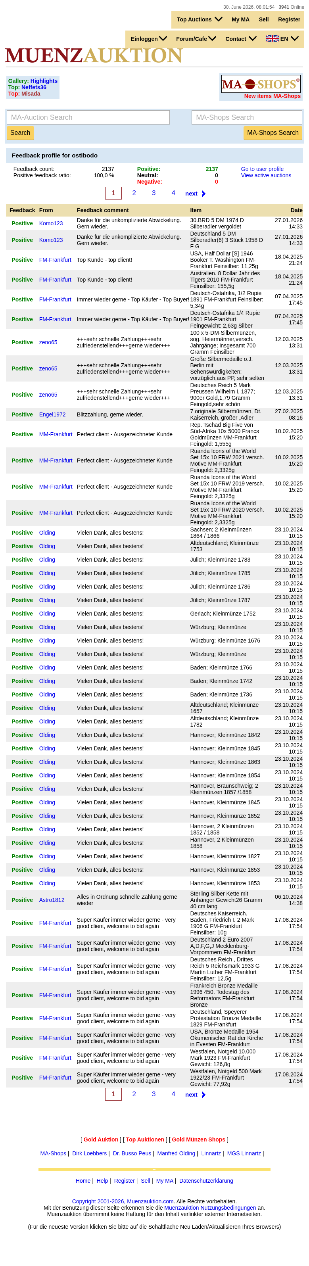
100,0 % (104, 175)
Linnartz (211, 1153)
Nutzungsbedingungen (228, 1208)
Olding (47, 532)
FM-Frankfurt (55, 260)
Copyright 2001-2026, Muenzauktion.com (123, 1201)
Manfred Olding (176, 1153)
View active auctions (266, 175)
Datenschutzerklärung (206, 1181)
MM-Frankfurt (56, 434)
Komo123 (51, 223)
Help (102, 1181)
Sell (264, 19)
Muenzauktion (181, 1208)
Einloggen (149, 38)
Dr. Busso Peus (132, 1153)
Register (289, 19)
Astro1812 (52, 900)
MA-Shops (53, 1153)
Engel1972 (52, 414)
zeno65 (48, 342)
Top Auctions (200, 19)
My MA (241, 19)
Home (83, 1181)
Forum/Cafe (196, 38)
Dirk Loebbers (89, 1153)
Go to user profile (262, 169)
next (191, 193)
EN (282, 38)
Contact (241, 38)
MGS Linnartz (244, 1153)
